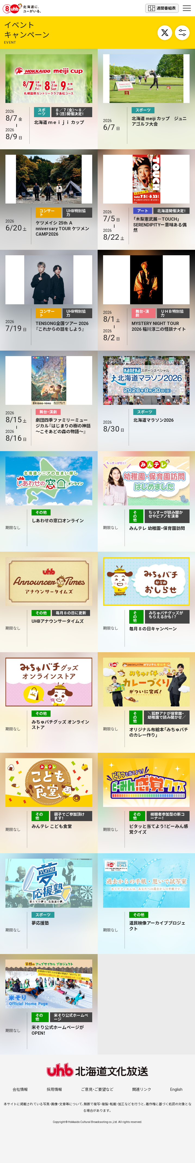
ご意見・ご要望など (97, 1089)
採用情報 (54, 1089)
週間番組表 (162, 8)
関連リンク (141, 1089)
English (176, 1089)
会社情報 (20, 1089)
